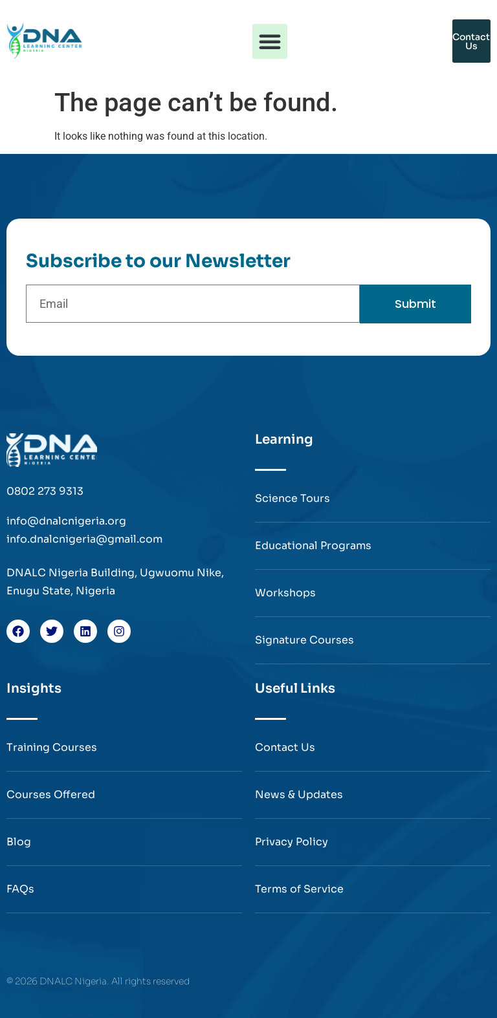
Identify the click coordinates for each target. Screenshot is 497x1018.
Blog (18, 842)
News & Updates (299, 794)
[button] (269, 41)
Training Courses (51, 747)
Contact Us (285, 747)
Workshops (285, 593)
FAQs (20, 889)
